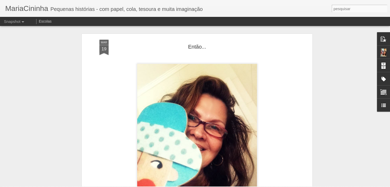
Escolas (45, 21)
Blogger (216, 184)
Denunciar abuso (233, 184)
